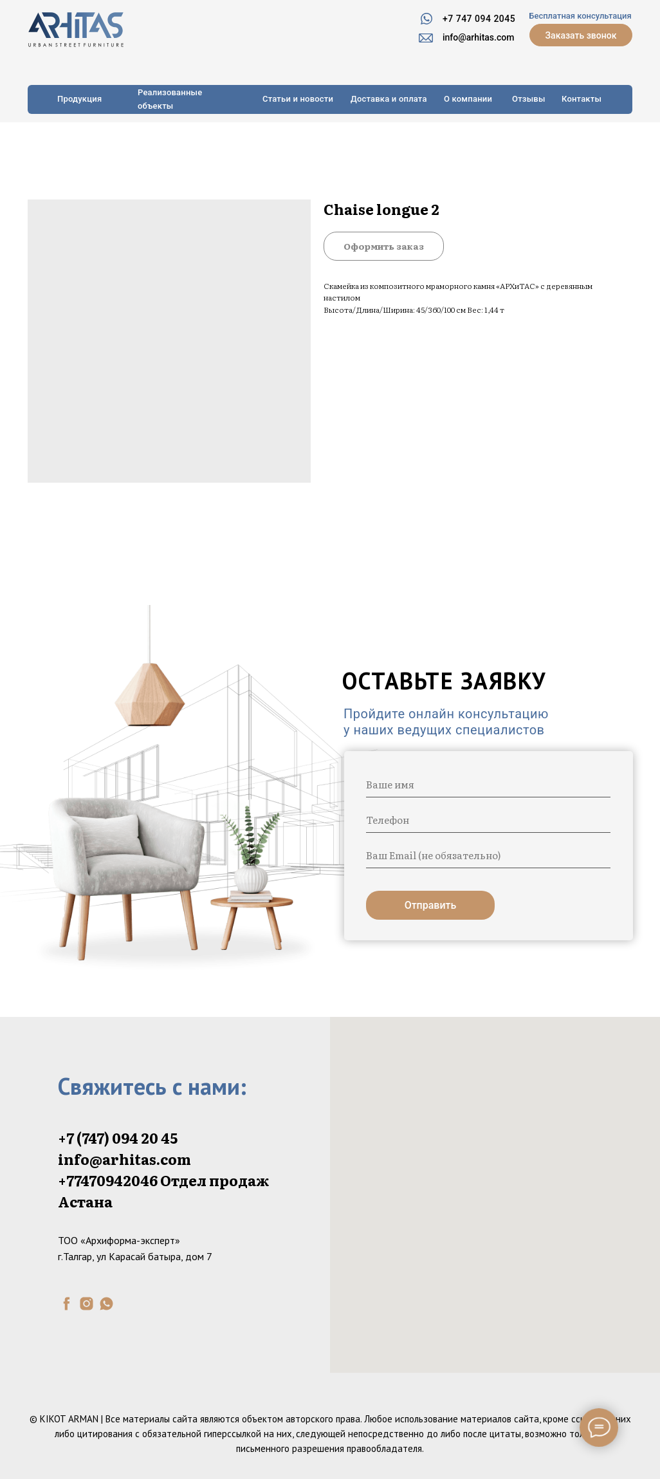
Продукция (79, 99)
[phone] (488, 820)
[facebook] (67, 1304)
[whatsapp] (106, 1304)
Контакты (581, 99)
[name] (488, 784)
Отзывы (528, 99)
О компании (468, 99)
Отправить (431, 905)
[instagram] (86, 1304)
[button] (580, 35)
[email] (488, 855)
